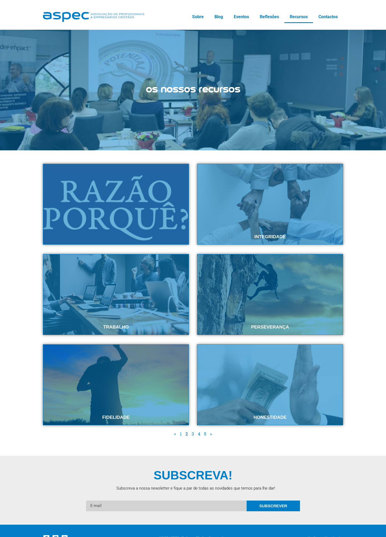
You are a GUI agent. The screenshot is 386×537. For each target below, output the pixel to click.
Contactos (328, 16)
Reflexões (269, 16)
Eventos (241, 16)
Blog (218, 16)
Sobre (198, 16)
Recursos (299, 16)
